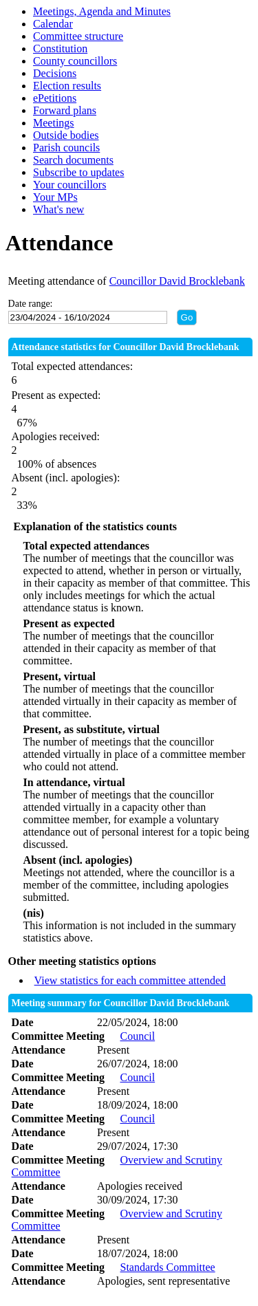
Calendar (53, 24)
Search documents (73, 160)
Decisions (54, 73)
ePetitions (54, 98)
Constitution (60, 48)
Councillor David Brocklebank (177, 281)
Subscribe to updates (78, 172)
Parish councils (66, 147)
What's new (58, 209)
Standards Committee (167, 1267)
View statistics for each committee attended (130, 980)
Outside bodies (66, 135)
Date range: (30, 303)
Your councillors (69, 185)
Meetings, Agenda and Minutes (102, 11)
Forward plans (64, 110)
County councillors (75, 61)
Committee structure (78, 36)
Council (137, 1036)
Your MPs (55, 197)
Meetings (53, 123)
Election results (67, 85)
